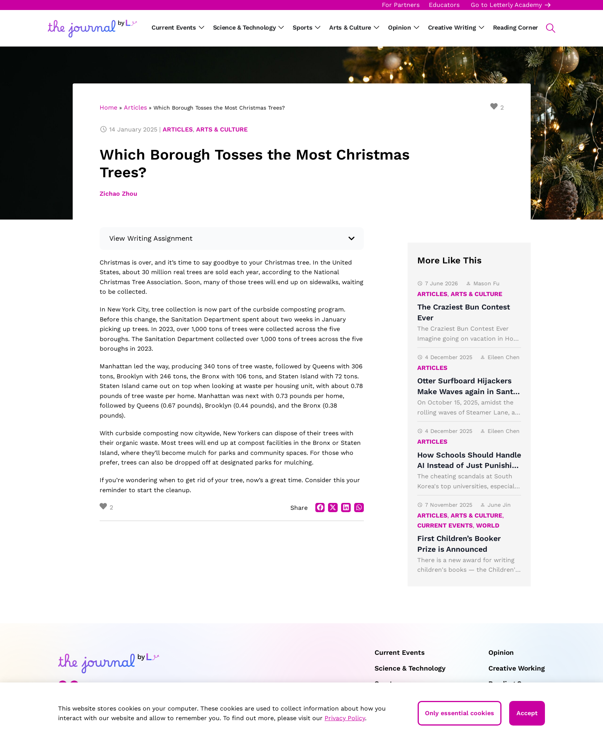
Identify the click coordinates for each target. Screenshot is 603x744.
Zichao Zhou (118, 193)
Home (108, 107)
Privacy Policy (345, 718)
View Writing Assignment (151, 238)
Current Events (445, 525)
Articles (135, 107)
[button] (546, 28)
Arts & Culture (222, 129)
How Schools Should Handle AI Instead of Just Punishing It (469, 466)
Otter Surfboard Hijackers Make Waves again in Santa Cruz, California (467, 391)
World (487, 525)
